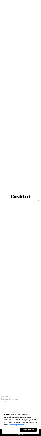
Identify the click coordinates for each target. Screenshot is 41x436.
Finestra (4, 382)
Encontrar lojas (6, 396)
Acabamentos (6, 366)
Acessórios (5, 369)
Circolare (4, 377)
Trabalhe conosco (7, 402)
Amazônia (5, 388)
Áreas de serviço (7, 355)
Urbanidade (5, 385)
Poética (3, 380)
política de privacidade (16, 425)
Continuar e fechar (28, 429)
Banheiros (4, 361)
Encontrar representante (9, 399)
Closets (3, 358)
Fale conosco (5, 393)
